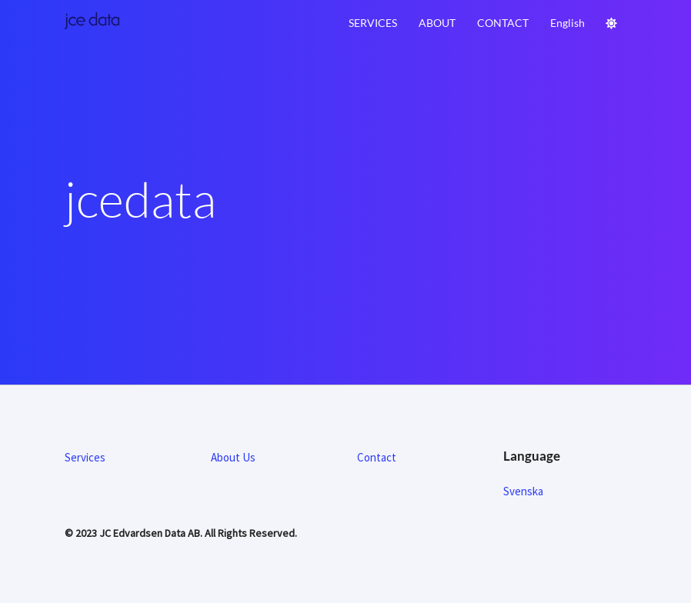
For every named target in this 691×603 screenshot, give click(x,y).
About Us (233, 457)
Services (373, 22)
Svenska (523, 491)
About (437, 22)
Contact (503, 22)
